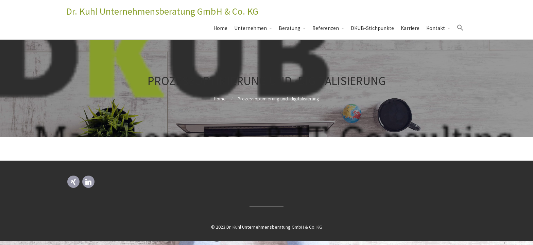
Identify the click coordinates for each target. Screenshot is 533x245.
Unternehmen (250, 28)
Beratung (289, 28)
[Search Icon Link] (460, 28)
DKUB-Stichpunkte (372, 28)
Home (220, 28)
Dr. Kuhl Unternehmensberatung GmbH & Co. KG (162, 11)
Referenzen (325, 28)
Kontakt (435, 28)
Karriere (410, 28)
